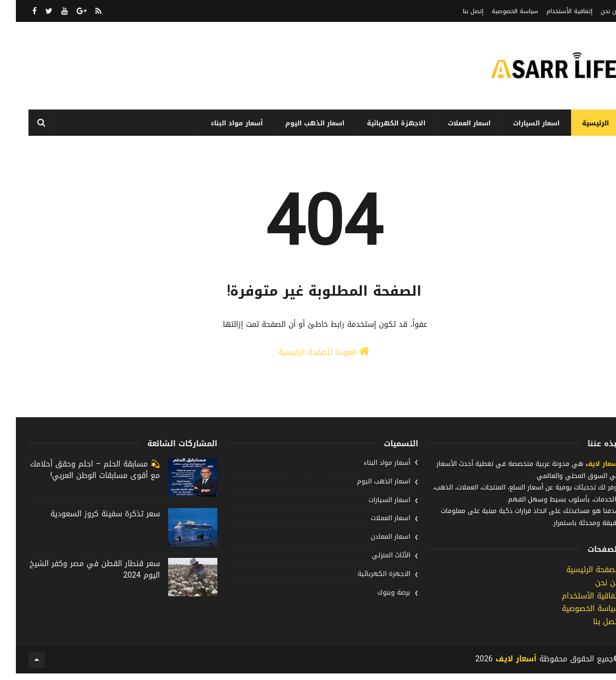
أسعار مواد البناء (221, 123)
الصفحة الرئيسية (577, 582)
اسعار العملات (453, 123)
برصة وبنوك (377, 605)
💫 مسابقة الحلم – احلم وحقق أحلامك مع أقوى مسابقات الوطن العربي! (79, 482)
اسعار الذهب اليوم (299, 123)
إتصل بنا (457, 11)
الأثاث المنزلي (375, 568)
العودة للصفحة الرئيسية (308, 371)
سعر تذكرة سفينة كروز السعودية (89, 526)
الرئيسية (579, 123)
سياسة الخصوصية (499, 11)
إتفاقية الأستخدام (554, 11)
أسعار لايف (585, 476)
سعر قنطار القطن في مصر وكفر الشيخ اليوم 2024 (79, 582)
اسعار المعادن (374, 549)
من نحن (594, 11)
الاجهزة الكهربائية (380, 123)
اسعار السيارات (520, 123)
